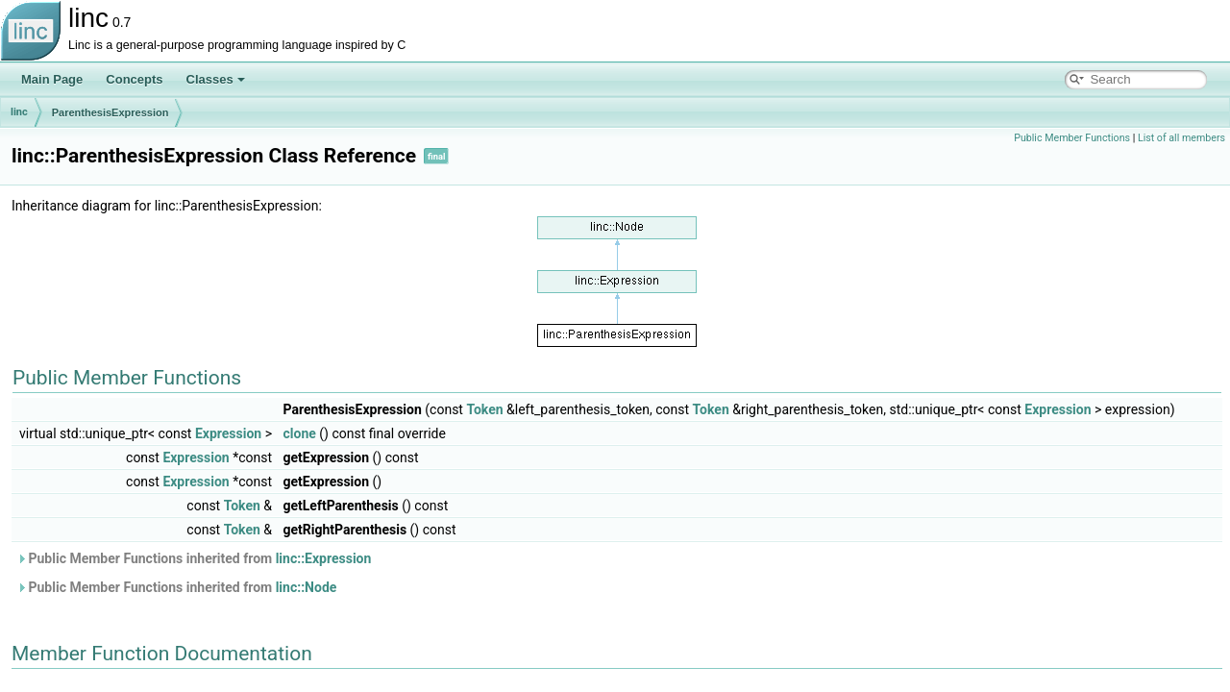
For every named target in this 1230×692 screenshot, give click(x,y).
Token (484, 409)
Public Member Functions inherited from (193, 558)
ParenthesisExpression (110, 112)
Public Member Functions (1072, 138)
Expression (1057, 409)
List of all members (1181, 138)
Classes (215, 79)
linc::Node (306, 587)
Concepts (134, 79)
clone (299, 433)
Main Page (52, 79)
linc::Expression (324, 558)
